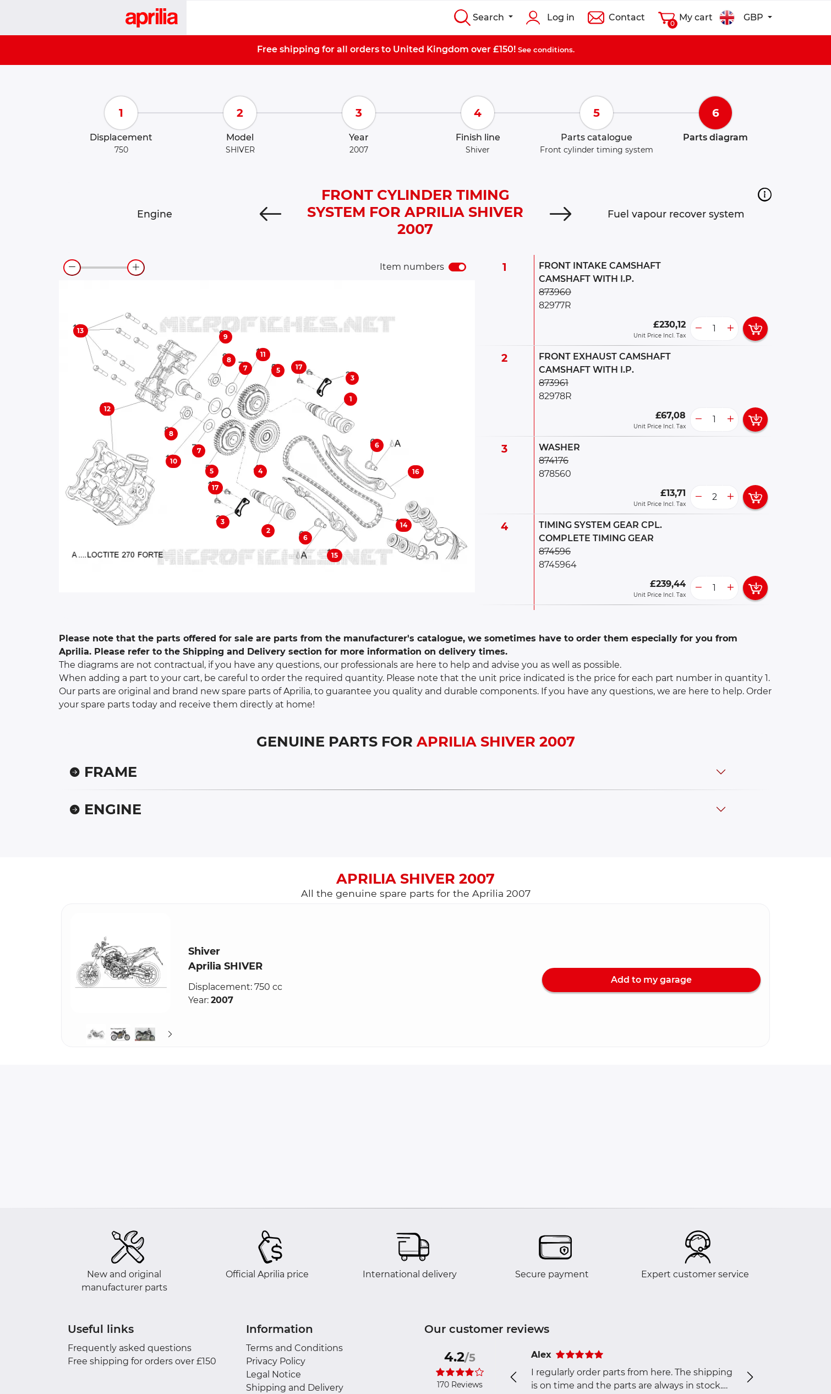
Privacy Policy (275, 1361)
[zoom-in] (136, 267)
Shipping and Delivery (294, 1387)
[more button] (730, 329)
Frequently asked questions (130, 1348)
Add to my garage (651, 979)
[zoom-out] (72, 267)
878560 (555, 474)
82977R (555, 305)
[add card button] (755, 329)
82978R (555, 396)
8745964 (558, 564)
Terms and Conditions (294, 1348)
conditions (553, 49)
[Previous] (270, 214)
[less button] (698, 329)
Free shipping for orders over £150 (142, 1361)
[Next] (560, 214)
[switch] (457, 267)
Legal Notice (273, 1374)
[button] (764, 194)
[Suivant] (170, 1034)
